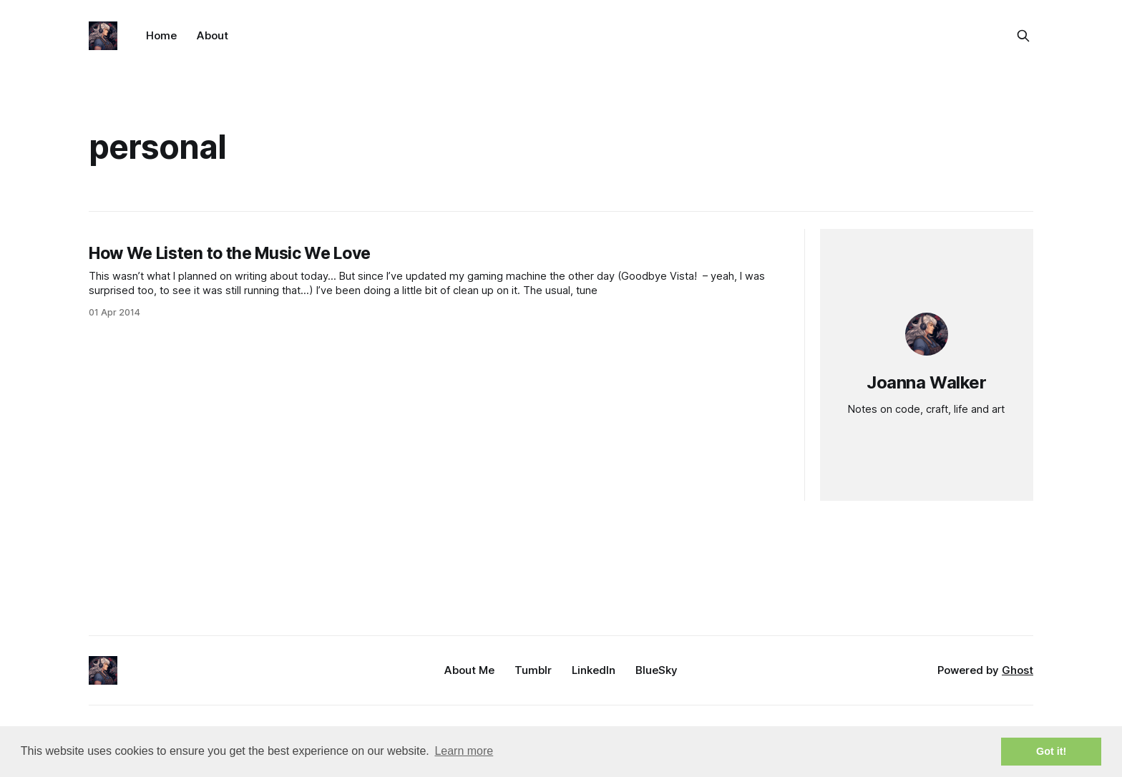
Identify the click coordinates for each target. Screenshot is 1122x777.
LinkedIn (593, 670)
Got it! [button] (1051, 751)
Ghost (1017, 670)
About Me (469, 670)
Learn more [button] (463, 751)
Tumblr (533, 670)
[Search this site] (1023, 35)
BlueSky (656, 670)
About (212, 35)
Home (161, 35)
